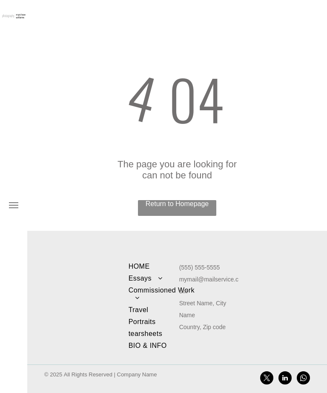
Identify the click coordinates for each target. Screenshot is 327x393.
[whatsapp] (303, 379)
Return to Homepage (177, 203)
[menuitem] (162, 267)
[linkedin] (285, 379)
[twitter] (266, 379)
